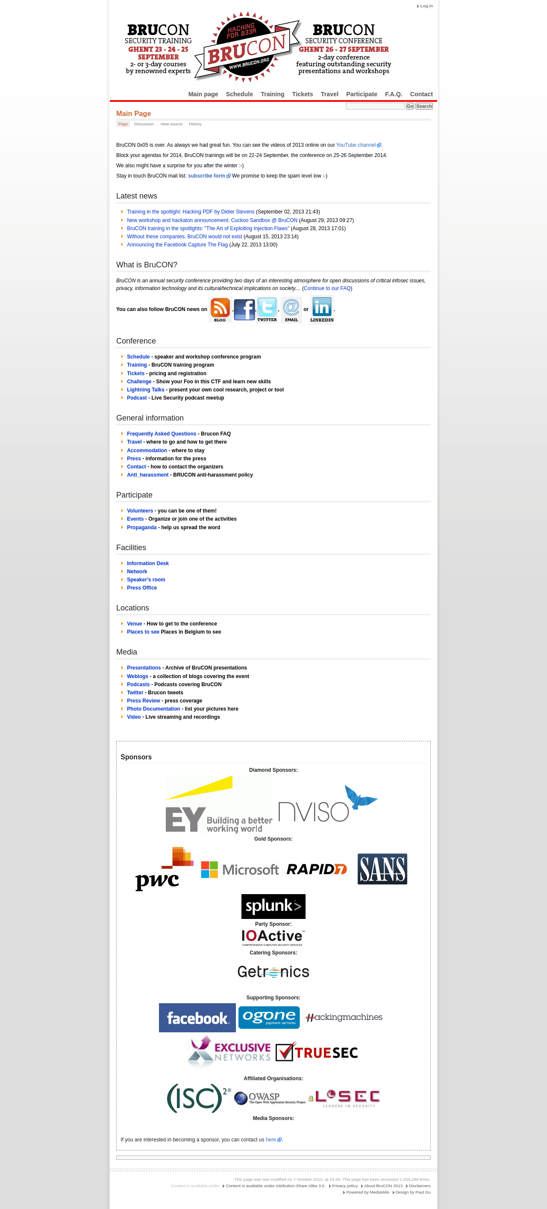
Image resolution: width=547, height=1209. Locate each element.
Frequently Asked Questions (161, 434)
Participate (361, 94)
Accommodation (147, 450)
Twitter (135, 693)
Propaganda (141, 527)
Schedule (239, 94)
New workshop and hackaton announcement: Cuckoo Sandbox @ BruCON (212, 220)
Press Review (143, 701)
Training (273, 94)
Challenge (139, 382)
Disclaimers (420, 1185)
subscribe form (206, 176)
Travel (329, 94)
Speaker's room (146, 580)
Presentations (144, 668)
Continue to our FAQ (327, 288)
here (271, 1140)
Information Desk (148, 563)
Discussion (144, 123)
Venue (134, 624)
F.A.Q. (394, 94)
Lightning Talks (146, 390)
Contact (421, 94)
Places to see (143, 632)
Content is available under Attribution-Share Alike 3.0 (275, 1185)
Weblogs (137, 676)
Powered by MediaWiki (367, 1192)
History (195, 123)
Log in (426, 5)
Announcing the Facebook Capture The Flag (177, 245)
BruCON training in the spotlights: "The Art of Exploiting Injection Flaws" (208, 228)
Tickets (302, 94)
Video (134, 717)
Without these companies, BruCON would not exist (184, 237)
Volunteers (140, 511)
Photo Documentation (153, 709)
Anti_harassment (147, 475)
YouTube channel (356, 145)
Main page (203, 94)
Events (135, 519)
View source (171, 123)
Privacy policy (345, 1185)
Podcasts (138, 684)
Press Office (142, 588)
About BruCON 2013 (383, 1185)
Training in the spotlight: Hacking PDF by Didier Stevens (190, 212)
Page (123, 123)
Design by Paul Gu (413, 1192)
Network (137, 572)
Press (134, 459)
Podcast (137, 398)
